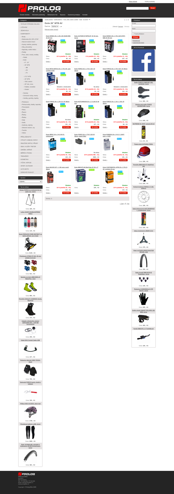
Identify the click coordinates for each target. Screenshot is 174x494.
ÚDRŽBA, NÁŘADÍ (26, 150)
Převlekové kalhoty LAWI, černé (30, 424)
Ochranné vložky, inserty (30, 95)
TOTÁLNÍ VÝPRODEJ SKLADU (30, 24)
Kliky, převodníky (27, 47)
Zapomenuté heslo (138, 42)
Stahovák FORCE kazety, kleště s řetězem (30, 383)
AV (27, 67)
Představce (25, 102)
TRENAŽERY (25, 156)
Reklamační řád (52, 15)
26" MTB (85, 19)
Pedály (24, 52)
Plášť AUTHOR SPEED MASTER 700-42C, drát (143, 251)
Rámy (23, 109)
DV (27, 70)
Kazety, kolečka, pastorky (29, 44)
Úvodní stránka (25, 15)
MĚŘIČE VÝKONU (26, 153)
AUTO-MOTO (25, 169)
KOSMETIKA (24, 159)
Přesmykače (25, 107)
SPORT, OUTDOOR (27, 166)
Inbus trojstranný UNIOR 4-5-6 (143, 231)
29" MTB (27, 79)
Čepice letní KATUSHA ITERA (143, 144)
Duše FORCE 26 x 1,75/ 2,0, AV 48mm (57, 101)
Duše (80, 19)
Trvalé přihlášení (139, 34)
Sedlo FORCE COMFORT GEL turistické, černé (143, 83)
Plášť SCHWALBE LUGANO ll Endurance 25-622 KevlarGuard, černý (30, 446)
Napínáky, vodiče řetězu (29, 49)
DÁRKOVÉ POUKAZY (27, 172)
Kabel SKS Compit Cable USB (30, 340)
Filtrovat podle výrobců (51, 29)
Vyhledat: (122, 8)
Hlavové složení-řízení (28, 42)
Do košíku (66, 61)
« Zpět (122, 204)
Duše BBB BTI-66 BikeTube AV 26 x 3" (86, 167)
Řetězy (24, 115)
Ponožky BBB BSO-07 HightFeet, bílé (143, 165)
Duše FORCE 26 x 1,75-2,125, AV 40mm (115, 69)
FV (27, 73)
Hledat (153, 8)
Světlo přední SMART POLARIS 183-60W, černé (143, 311)
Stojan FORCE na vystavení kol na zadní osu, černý (30, 191)
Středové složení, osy (28, 127)
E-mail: (134, 23)
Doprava (62, 15)
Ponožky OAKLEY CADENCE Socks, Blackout (30, 299)
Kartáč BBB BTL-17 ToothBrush (143, 329)
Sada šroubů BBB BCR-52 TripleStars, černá (143, 273)
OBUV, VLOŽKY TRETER (28, 146)
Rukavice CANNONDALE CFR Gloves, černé (143, 290)
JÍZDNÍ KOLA (25, 30)
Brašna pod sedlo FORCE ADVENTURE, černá (143, 105)
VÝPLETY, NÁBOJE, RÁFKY (29, 140)
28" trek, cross (29, 84)
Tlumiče (24, 130)
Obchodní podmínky (38, 15)
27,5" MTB (28, 76)
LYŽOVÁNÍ (24, 27)
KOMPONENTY (58, 19)
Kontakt (84, 15)
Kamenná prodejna (74, 15)
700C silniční (28, 81)
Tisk (128, 204)
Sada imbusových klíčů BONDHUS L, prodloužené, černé (144, 209)
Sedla (23, 122)
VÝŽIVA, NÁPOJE (26, 162)
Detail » (48, 61)
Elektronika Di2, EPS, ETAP (30, 39)
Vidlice (24, 133)
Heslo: (134, 28)
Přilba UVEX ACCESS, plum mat (30, 403)
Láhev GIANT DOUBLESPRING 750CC (30, 213)
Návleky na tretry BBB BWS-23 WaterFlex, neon (30, 278)
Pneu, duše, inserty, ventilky (70, 19)
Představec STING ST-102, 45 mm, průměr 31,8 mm (30, 257)
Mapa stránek (133, 1)
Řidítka (24, 117)
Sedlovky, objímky (27, 125)
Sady (23, 120)
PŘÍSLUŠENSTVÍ (26, 137)
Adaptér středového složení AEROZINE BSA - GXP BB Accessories (30, 322)
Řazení (24, 112)
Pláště (25, 57)
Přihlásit (135, 37)
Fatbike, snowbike (30, 87)
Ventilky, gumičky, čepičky (31, 98)
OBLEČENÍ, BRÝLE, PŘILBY (29, 143)
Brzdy (23, 36)
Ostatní (27, 89)
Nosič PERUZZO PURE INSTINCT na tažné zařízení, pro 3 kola (30, 235)
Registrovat (136, 40)
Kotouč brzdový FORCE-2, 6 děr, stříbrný (143, 187)
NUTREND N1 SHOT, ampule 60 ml (143, 124)
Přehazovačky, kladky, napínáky (31, 104)
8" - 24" (27, 62)
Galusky (25, 93)
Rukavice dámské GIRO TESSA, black (30, 361)
